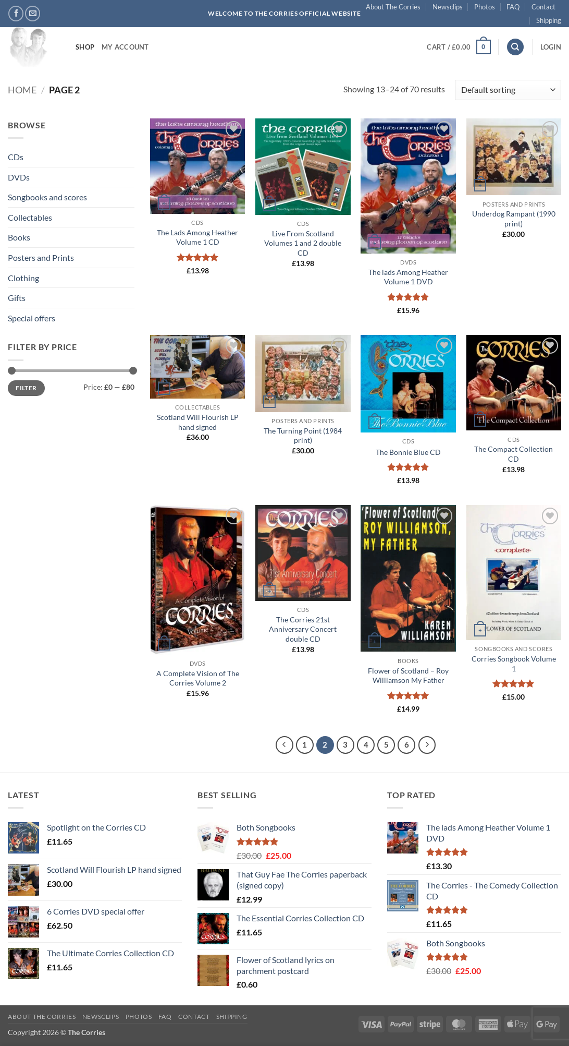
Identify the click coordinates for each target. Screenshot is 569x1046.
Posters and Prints (41, 257)
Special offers (31, 318)
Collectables (30, 217)
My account (125, 47)
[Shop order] (508, 90)
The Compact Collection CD (513, 453)
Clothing (23, 278)
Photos (484, 7)
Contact (543, 7)
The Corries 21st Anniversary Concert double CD (303, 629)
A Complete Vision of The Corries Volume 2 (197, 678)
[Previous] (284, 745)
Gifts (17, 298)
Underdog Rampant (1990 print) (513, 218)
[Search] (515, 47)
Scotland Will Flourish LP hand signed (198, 422)
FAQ (512, 7)
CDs (15, 157)
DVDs (19, 177)
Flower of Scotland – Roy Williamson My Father (408, 675)
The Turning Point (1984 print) (303, 435)
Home (22, 89)
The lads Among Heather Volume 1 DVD (408, 277)
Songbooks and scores (47, 197)
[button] (458, 47)
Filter (26, 388)
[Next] (427, 745)
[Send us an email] (32, 13)
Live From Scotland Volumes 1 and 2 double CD (302, 243)
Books (19, 237)
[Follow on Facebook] (15, 13)
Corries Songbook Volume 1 (514, 663)
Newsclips (447, 7)
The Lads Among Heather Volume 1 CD (197, 237)
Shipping (548, 20)
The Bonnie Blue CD (408, 452)
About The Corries (393, 7)
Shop (85, 47)
